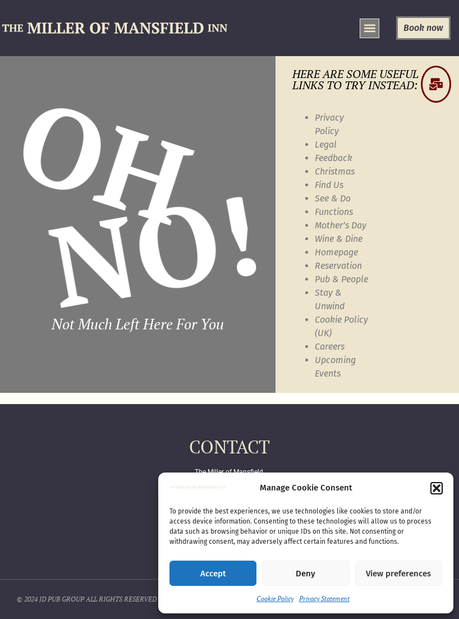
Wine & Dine (338, 238)
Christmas (335, 171)
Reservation (338, 265)
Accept (213, 573)
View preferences (398, 573)
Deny (305, 573)
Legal (326, 144)
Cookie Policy (274, 598)
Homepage (336, 252)
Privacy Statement (324, 598)
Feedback (333, 158)
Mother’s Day (340, 225)
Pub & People (341, 279)
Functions (334, 212)
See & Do (333, 198)
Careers (330, 346)
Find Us (329, 185)
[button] (436, 488)
